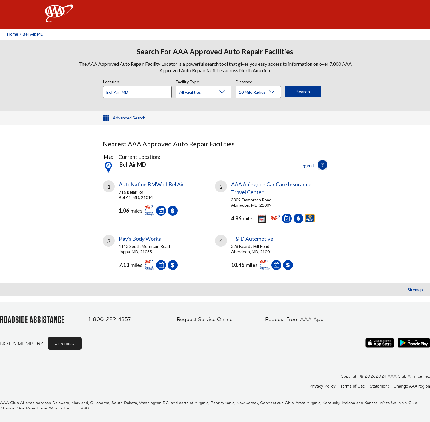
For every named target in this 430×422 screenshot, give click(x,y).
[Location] (137, 92)
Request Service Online (205, 319)
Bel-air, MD (33, 33)
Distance (244, 81)
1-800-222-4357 (109, 319)
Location (111, 81)
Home (12, 33)
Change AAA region (412, 386)
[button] (322, 165)
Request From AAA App (294, 319)
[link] (159, 200)
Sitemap (415, 289)
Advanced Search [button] (129, 117)
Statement (379, 386)
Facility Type (187, 81)
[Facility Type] (208, 92)
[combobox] (139, 90)
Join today (64, 343)
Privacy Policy (322, 386)
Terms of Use (352, 386)
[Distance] (260, 92)
